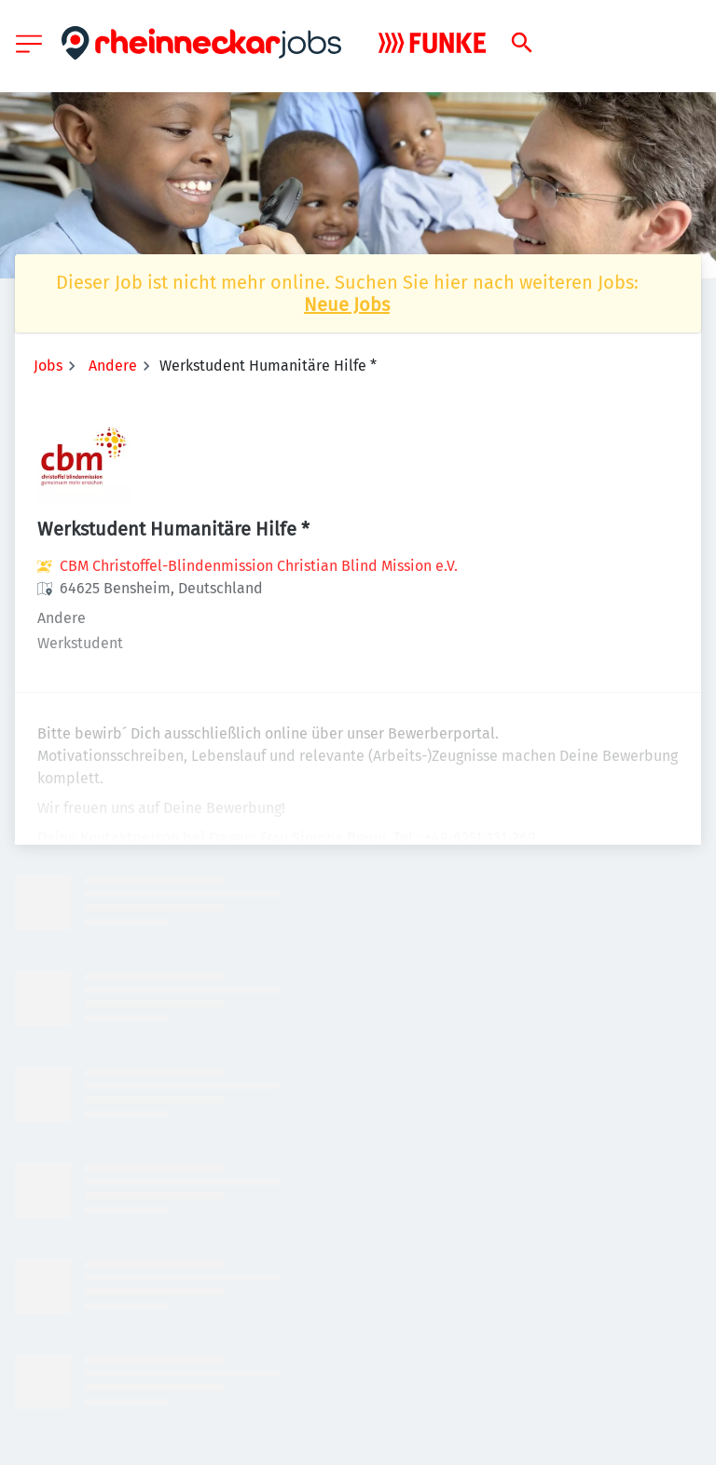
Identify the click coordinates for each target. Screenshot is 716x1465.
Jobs (48, 365)
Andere (113, 365)
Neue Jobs (347, 304)
